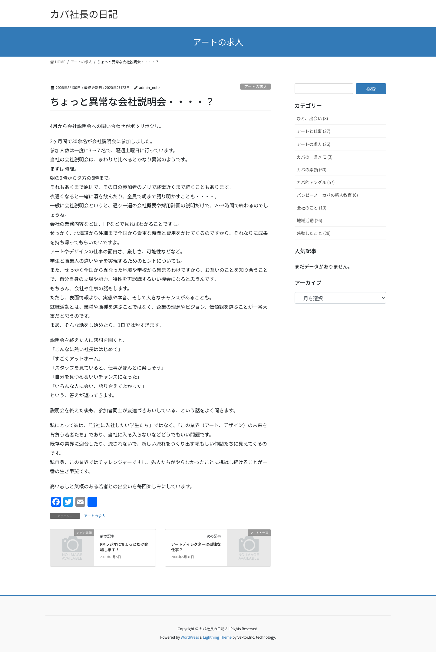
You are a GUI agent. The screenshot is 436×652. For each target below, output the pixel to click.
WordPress (190, 637)
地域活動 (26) (309, 220)
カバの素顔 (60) (311, 169)
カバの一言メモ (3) (314, 157)
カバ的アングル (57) (316, 182)
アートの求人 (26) (313, 144)
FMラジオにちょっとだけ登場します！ (124, 546)
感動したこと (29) (314, 233)
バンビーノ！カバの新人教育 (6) (327, 195)
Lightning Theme (217, 637)
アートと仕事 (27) (313, 131)
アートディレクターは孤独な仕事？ (196, 546)
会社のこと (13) (311, 208)
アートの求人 (255, 86)
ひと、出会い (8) (312, 118)
